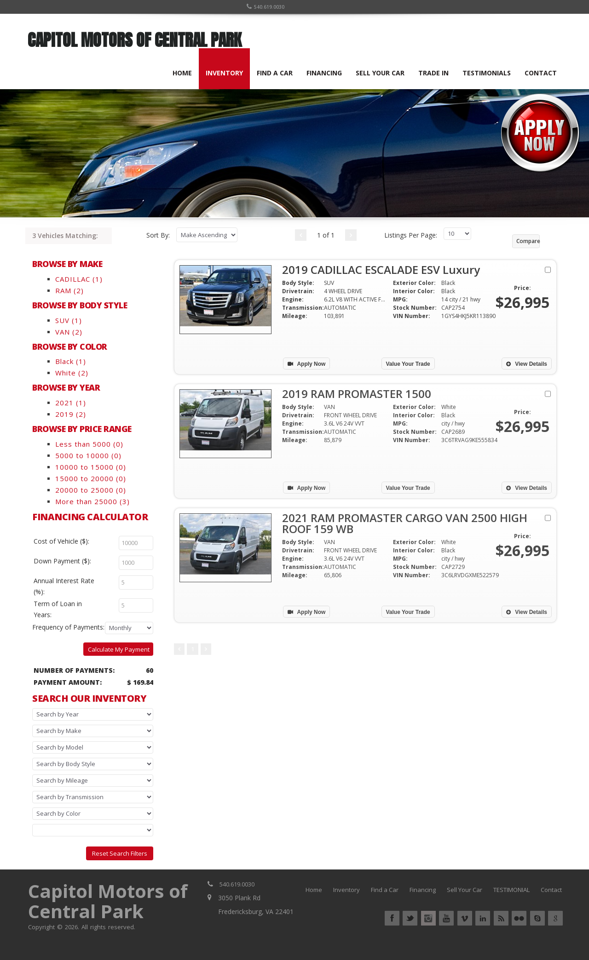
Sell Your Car (464, 890)
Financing (423, 890)
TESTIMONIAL (511, 890)
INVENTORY (224, 72)
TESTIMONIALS (486, 72)
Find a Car (384, 890)
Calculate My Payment (119, 649)
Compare (528, 241)
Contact (551, 890)
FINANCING (324, 72)
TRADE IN (433, 72)
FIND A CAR (275, 72)
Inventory (346, 890)
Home (314, 890)
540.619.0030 (265, 7)
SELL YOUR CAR (380, 72)
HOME (182, 72)
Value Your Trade (408, 364)
